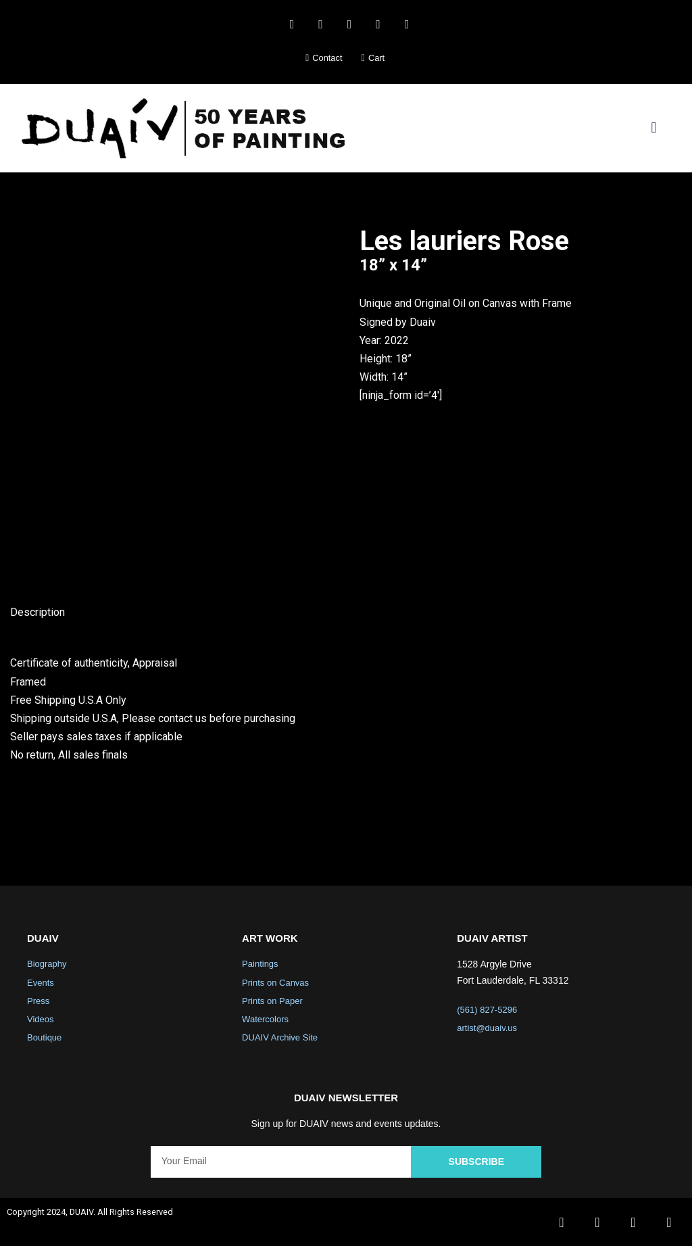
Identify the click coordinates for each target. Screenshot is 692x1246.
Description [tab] (37, 612)
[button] (653, 128)
